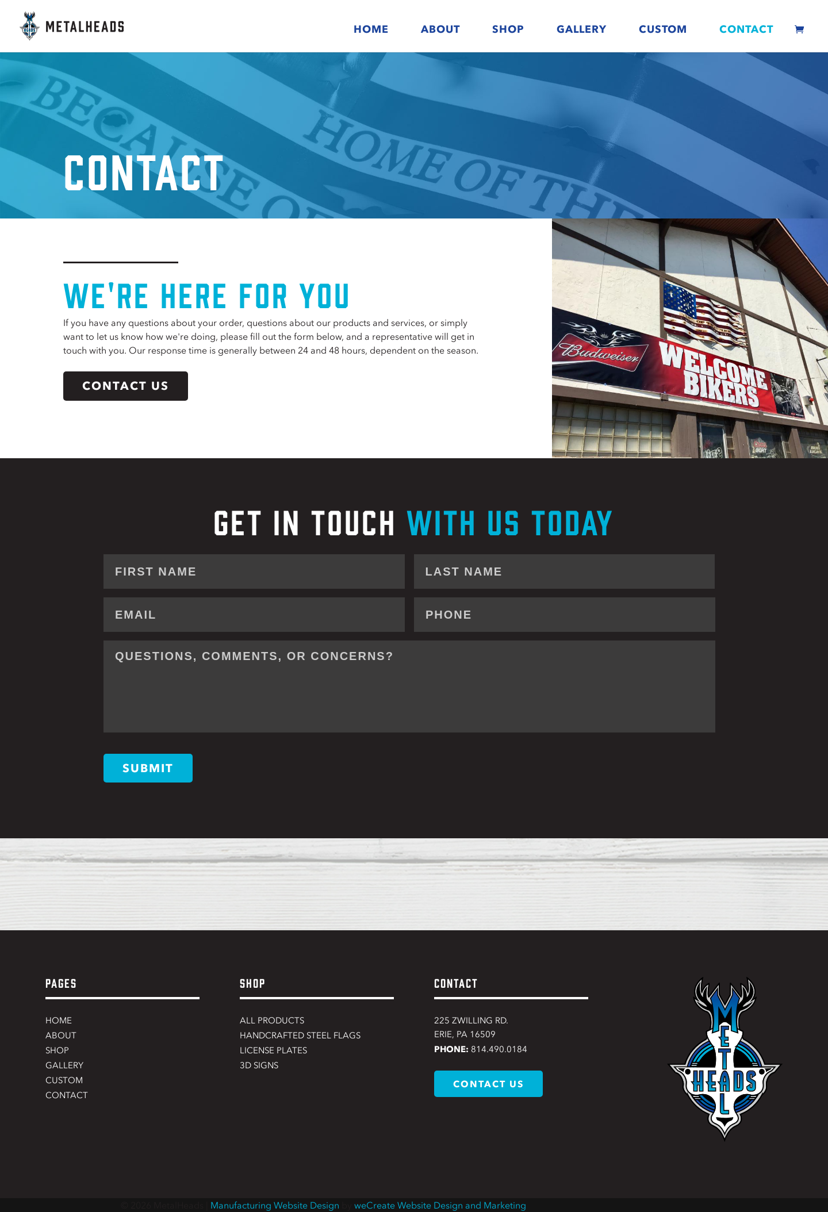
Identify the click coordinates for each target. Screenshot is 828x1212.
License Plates (273, 1050)
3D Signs (259, 1065)
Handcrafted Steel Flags (300, 1035)
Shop (508, 29)
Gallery (582, 29)
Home (371, 29)
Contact (746, 29)
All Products (272, 1020)
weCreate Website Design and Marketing (440, 1205)
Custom (663, 29)
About (440, 29)
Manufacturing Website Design (274, 1205)
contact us (125, 386)
